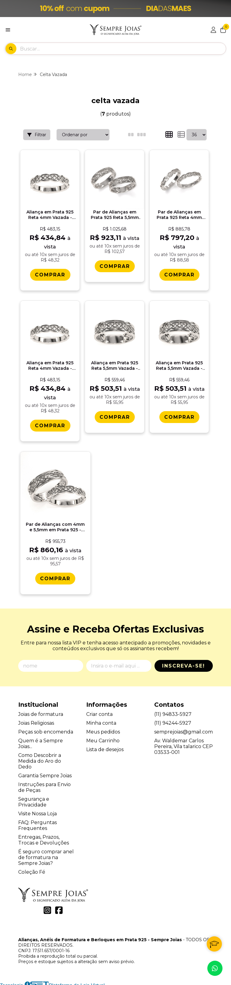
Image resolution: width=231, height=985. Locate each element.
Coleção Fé (31, 868)
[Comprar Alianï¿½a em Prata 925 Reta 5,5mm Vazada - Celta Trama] (114, 416)
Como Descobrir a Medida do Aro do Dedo (39, 757)
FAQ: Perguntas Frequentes (37, 821)
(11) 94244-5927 (172, 719)
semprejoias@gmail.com (183, 728)
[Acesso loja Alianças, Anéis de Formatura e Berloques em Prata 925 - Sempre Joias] (213, 30)
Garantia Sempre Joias (45, 772)
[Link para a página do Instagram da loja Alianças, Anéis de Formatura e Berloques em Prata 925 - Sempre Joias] (47, 907)
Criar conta (99, 710)
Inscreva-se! (183, 662)
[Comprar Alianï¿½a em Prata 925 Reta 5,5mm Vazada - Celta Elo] (178, 416)
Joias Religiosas (36, 719)
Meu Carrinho (103, 737)
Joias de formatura (40, 710)
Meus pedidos (103, 728)
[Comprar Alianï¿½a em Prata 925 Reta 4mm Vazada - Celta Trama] (50, 274)
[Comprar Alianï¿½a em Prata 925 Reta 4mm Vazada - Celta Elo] (50, 425)
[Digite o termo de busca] (123, 48)
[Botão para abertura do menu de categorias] (8, 30)
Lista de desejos (105, 746)
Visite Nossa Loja (37, 810)
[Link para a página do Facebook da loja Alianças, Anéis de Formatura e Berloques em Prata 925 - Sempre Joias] (59, 907)
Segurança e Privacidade (33, 798)
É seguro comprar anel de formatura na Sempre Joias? (46, 853)
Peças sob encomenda (45, 728)
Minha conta (101, 719)
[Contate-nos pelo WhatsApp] (215, 968)
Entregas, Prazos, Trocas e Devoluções (43, 836)
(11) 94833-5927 (173, 710)
